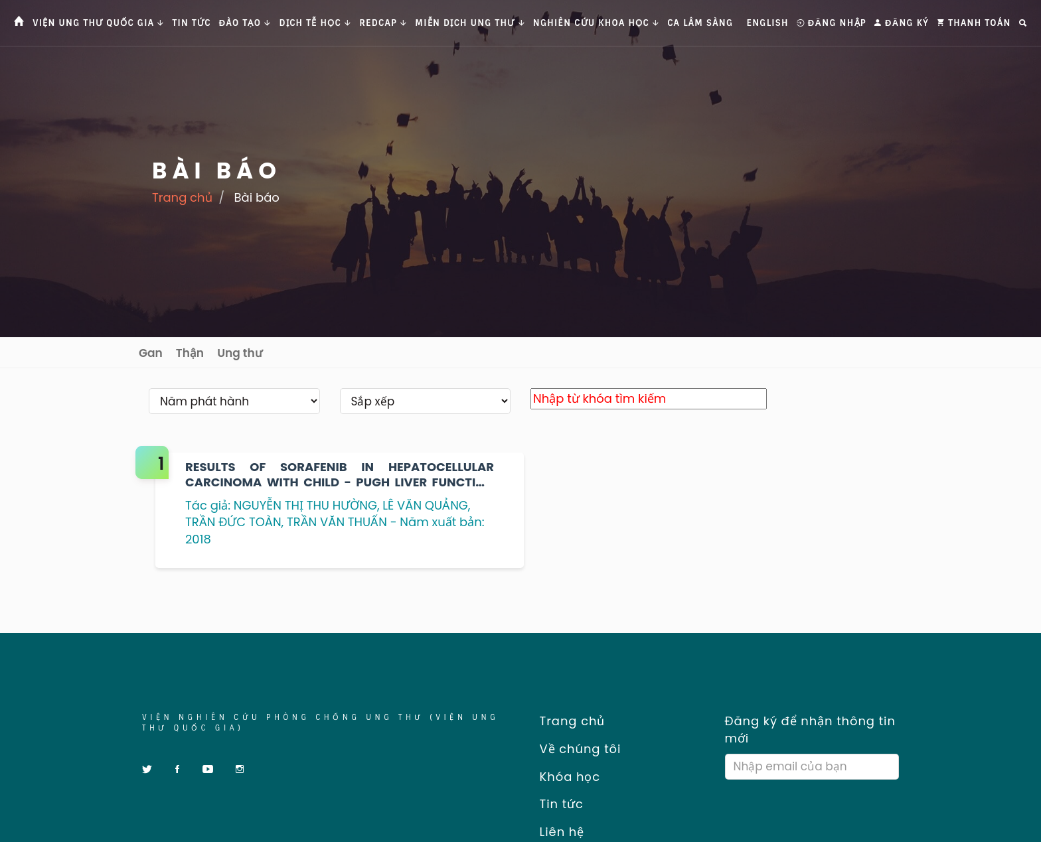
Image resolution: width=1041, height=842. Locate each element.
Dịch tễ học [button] (316, 23)
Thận (190, 353)
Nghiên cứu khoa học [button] (596, 23)
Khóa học (565, 776)
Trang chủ (182, 197)
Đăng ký (901, 23)
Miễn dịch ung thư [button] (469, 23)
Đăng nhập (831, 23)
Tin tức (192, 23)
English (768, 23)
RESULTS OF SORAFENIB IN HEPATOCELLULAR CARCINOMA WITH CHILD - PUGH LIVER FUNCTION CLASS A (339, 474)
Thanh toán (974, 23)
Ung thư (239, 353)
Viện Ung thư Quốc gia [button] (98, 23)
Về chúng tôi (575, 748)
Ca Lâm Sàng (700, 23)
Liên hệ (557, 831)
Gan (151, 353)
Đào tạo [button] (245, 23)
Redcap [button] (383, 23)
